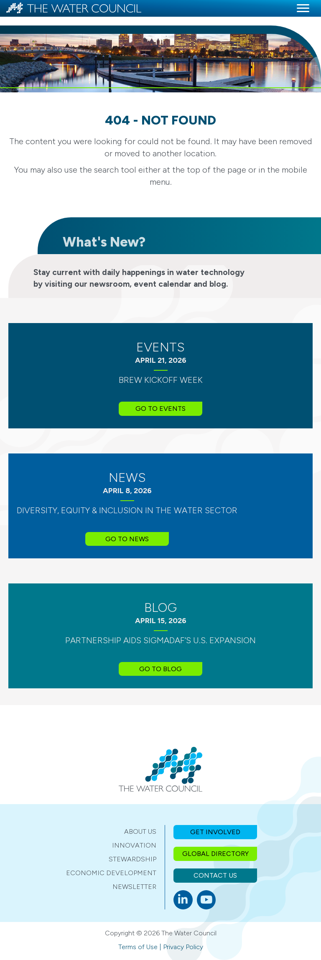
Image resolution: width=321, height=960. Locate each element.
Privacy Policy (183, 947)
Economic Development (111, 873)
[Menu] (303, 8)
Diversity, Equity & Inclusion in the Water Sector (127, 510)
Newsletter (134, 887)
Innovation (134, 845)
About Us (140, 831)
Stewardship (132, 859)
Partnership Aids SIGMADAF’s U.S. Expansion (160, 640)
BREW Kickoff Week (161, 380)
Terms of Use (138, 947)
